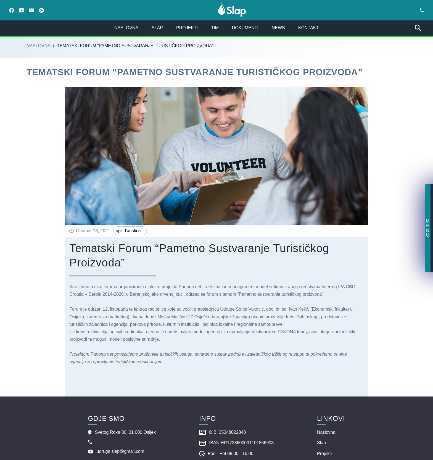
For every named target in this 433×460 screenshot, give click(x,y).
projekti (187, 27)
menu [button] (427, 228)
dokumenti (245, 27)
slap (157, 27)
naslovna (126, 27)
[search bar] (418, 28)
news (278, 27)
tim (215, 27)
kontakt (308, 27)
